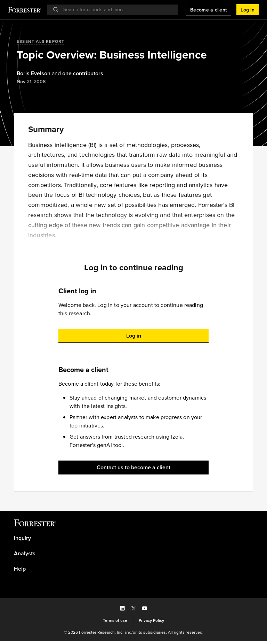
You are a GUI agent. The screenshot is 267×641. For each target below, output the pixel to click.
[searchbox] (116, 9)
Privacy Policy (151, 620)
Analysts (24, 553)
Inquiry (22, 538)
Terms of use (115, 620)
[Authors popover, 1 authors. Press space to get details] (33, 73)
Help (20, 568)
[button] (247, 9)
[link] (133, 538)
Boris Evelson (33, 73)
